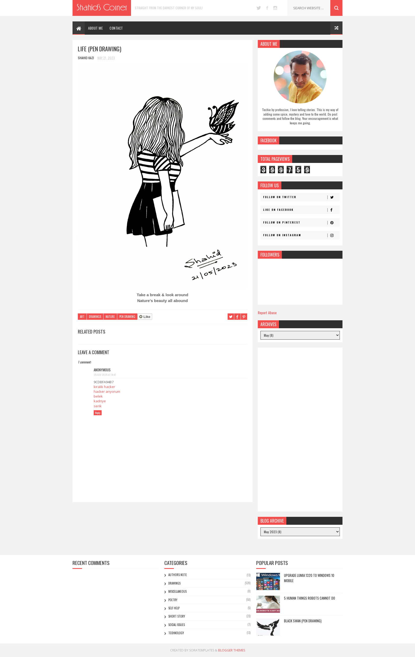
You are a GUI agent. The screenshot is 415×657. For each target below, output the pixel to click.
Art (82, 316)
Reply (97, 413)
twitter (258, 8)
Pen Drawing (127, 316)
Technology (176, 633)
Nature (110, 316)
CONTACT (116, 28)
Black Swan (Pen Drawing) (303, 620)
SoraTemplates (201, 650)
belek (98, 396)
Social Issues (176, 625)
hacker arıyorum (107, 391)
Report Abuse (267, 312)
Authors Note (177, 575)
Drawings (95, 316)
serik (98, 406)
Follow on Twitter (301, 197)
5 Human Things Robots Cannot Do (309, 598)
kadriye (100, 401)
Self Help (173, 608)
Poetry (172, 600)
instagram (275, 8)
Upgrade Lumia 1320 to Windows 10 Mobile (309, 578)
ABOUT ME (95, 28)
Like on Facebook (301, 210)
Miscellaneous (177, 591)
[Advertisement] (300, 429)
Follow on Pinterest (301, 222)
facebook (267, 8)
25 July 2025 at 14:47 (105, 375)
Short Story (176, 616)
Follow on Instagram (301, 235)
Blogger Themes (231, 650)
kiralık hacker (104, 386)
